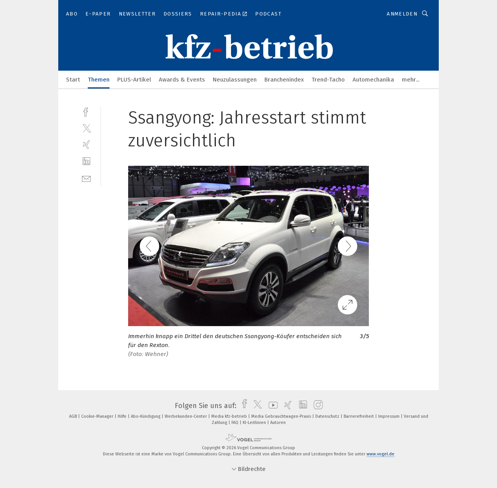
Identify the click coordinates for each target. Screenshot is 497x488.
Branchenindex (284, 79)
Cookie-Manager (98, 416)
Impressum (389, 416)
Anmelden (402, 13)
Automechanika (373, 79)
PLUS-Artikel (134, 79)
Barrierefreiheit (359, 416)
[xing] (86, 144)
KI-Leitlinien (255, 422)
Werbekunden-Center (186, 416)
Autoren (278, 422)
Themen (98, 79)
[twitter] (86, 128)
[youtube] (271, 405)
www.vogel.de (380, 454)
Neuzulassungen (235, 79)
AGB (73, 416)
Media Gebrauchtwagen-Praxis (281, 416)
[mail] (86, 178)
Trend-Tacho (328, 79)
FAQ (235, 422)
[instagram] (316, 405)
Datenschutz (328, 416)
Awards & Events (182, 79)
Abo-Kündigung (146, 416)
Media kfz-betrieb (229, 416)
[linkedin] (86, 161)
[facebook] (86, 111)
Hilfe (123, 416)
